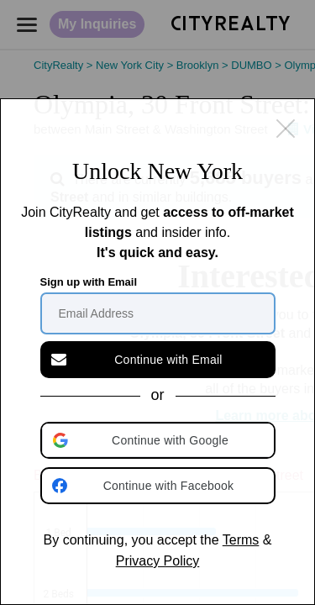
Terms (241, 540)
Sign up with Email (89, 282)
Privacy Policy (158, 561)
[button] (159, 440)
